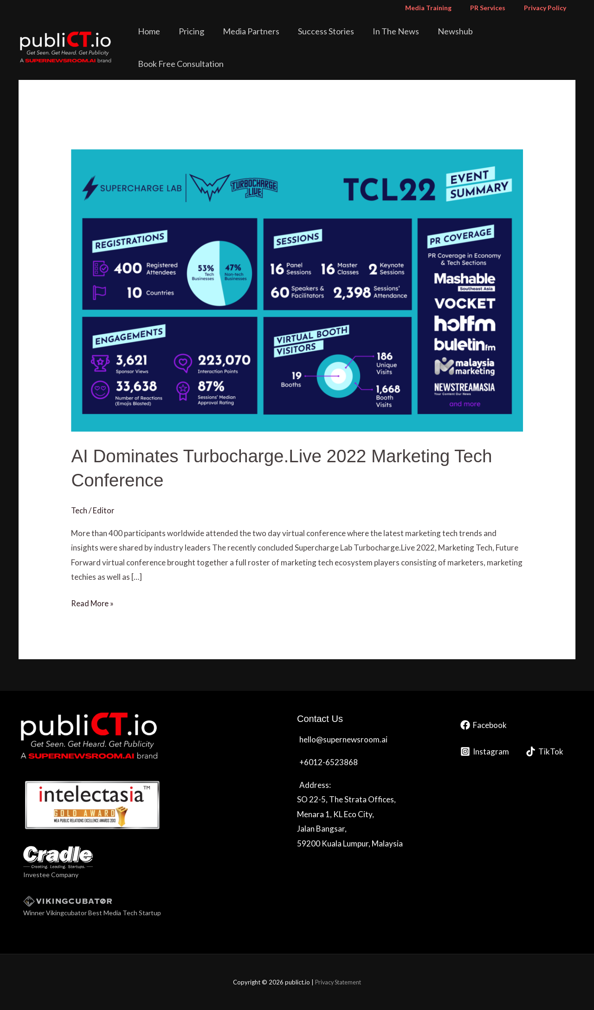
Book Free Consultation (528, 39)
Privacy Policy (548, 8)
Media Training (442, 8)
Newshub (455, 39)
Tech (79, 510)
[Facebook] (483, 725)
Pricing (217, 39)
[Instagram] (484, 751)
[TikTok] (544, 751)
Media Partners (270, 39)
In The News (402, 39)
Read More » (93, 602)
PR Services (496, 8)
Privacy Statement (338, 982)
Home (181, 39)
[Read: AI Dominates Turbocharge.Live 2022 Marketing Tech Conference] (297, 289)
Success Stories (339, 39)
